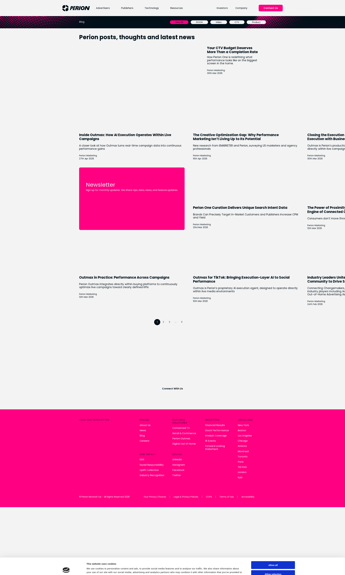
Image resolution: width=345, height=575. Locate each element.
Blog (81, 438)
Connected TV (120, 430)
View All (180, 22)
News (82, 433)
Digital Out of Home (123, 446)
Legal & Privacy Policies (186, 499)
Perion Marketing (216, 70)
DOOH (200, 22)
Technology (150, 8)
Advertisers (102, 8)
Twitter (116, 478)
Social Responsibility (91, 467)
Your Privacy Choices (155, 499)
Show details (209, 553)
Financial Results (155, 428)
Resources (175, 8)
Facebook (118, 473)
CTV (237, 22)
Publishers (126, 8)
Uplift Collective (88, 472)
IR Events (150, 443)
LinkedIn (116, 462)
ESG (81, 462)
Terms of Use (226, 499)
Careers (83, 443)
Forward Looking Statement (155, 450)
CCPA (209, 499)
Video (219, 22)
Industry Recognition (91, 478)
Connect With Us (172, 388)
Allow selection (271, 541)
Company (242, 8)
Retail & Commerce (123, 436)
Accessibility (247, 499)
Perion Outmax (121, 441)
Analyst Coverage (155, 438)
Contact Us (271, 8)
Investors (222, 8)
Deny (271, 550)
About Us (84, 428)
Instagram (118, 468)
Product (257, 22)
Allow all (271, 532)
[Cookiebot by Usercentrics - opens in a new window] (67, 553)
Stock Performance (157, 433)
